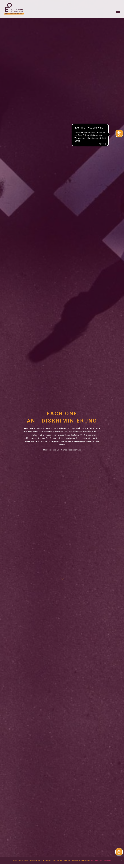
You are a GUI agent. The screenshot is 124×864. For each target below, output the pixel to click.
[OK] (121, 860)
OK (92, 860)
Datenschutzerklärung (103, 860)
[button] (118, 11)
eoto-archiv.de (75, 450)
